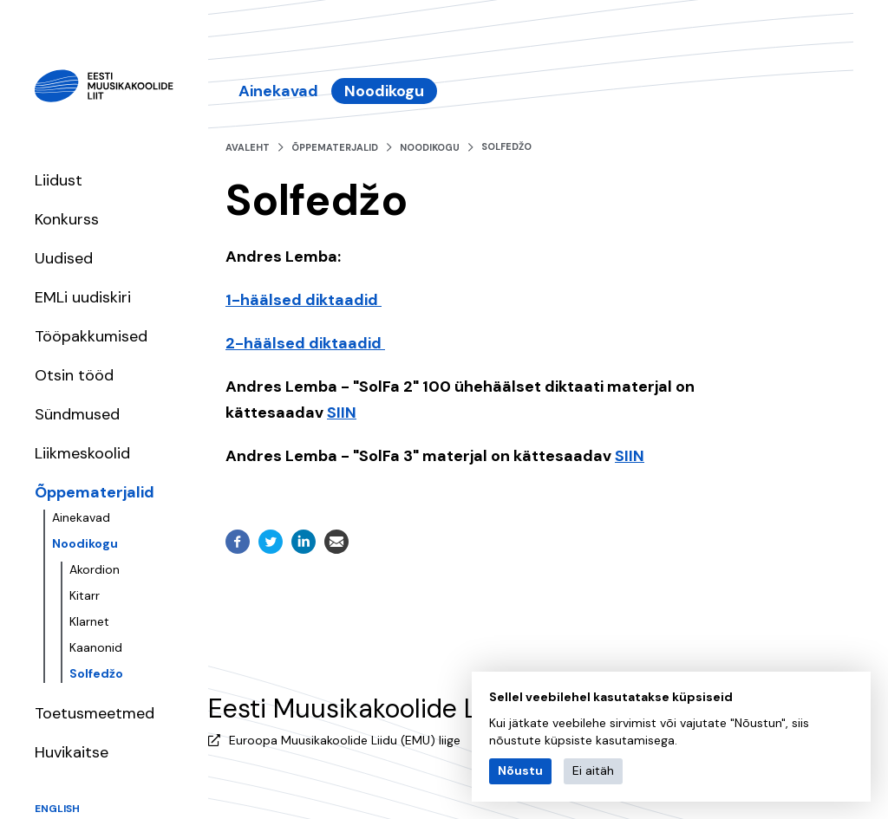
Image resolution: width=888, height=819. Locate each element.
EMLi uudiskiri (83, 297)
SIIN (341, 412)
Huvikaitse (71, 752)
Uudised (64, 258)
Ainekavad (81, 517)
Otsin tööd (74, 375)
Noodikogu (85, 543)
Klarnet (89, 621)
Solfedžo (96, 673)
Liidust (58, 180)
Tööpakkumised (91, 336)
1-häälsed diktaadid (303, 299)
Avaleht (247, 147)
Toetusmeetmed (94, 713)
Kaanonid (95, 647)
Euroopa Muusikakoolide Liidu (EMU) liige (344, 740)
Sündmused (77, 414)
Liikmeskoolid (82, 453)
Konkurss (67, 219)
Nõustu (520, 770)
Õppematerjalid (94, 492)
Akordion (94, 569)
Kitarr (84, 595)
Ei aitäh (593, 770)
